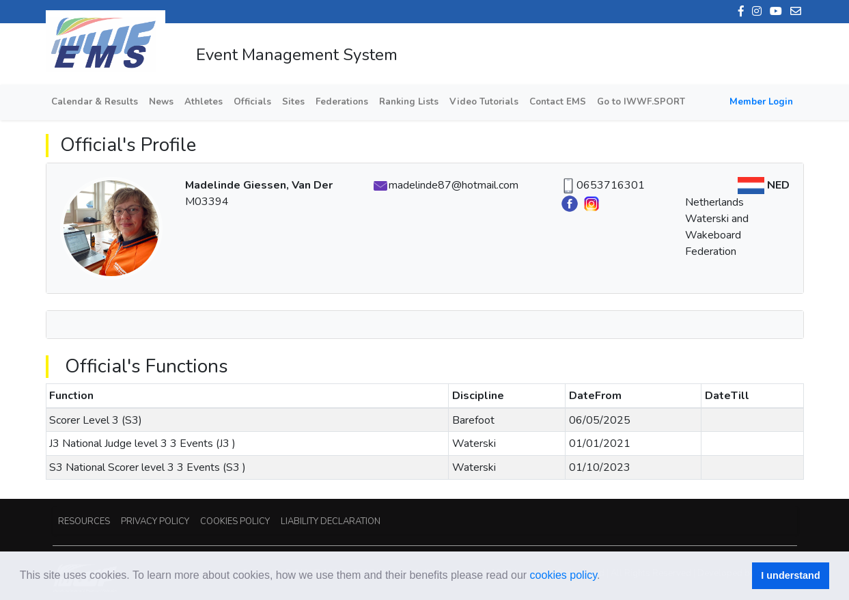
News (161, 102)
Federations (342, 102)
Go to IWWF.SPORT (641, 102)
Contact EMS (557, 102)
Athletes (203, 102)
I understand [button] (790, 575)
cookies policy (563, 575)
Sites (293, 102)
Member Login (761, 102)
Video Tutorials (483, 102)
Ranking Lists (409, 102)
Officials (252, 102)
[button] (605, 577)
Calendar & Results (94, 102)
